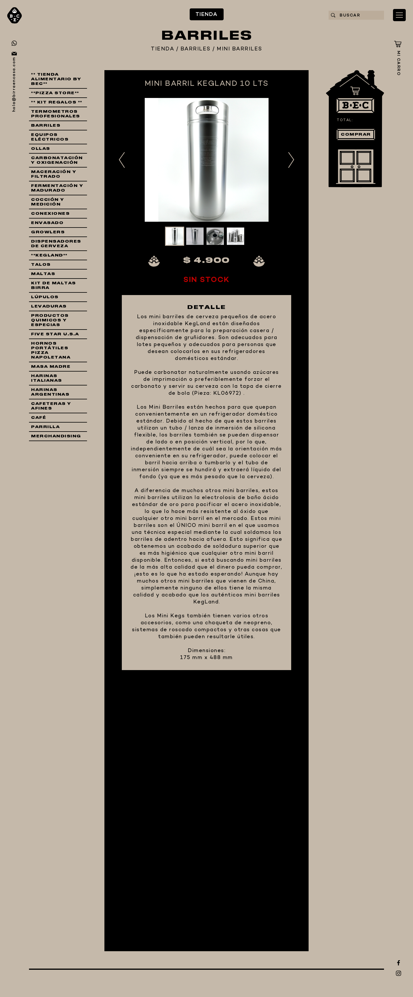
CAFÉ (38, 417)
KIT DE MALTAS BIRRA (53, 285)
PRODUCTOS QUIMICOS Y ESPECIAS (50, 320)
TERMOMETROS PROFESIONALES (55, 114)
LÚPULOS (45, 297)
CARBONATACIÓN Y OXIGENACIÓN (57, 160)
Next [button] (291, 159)
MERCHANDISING (56, 436)
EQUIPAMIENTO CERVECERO (140, 848)
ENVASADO (47, 223)
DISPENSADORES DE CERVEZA (56, 244)
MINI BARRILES (239, 49)
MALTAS (43, 274)
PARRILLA (45, 427)
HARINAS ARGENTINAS (50, 392)
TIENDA (86, 807)
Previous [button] (122, 159)
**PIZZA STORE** (55, 93)
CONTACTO (112, 920)
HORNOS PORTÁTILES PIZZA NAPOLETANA (50, 350)
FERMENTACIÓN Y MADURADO (57, 188)
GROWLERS (48, 232)
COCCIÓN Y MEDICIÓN (47, 202)
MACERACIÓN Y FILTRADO (53, 174)
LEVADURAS (49, 306)
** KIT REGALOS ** (56, 102)
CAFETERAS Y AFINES (51, 406)
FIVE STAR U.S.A (55, 334)
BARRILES (195, 49)
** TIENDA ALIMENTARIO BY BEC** (56, 79)
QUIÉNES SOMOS (149, 889)
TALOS (41, 264)
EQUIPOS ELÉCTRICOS (49, 137)
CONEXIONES (50, 213)
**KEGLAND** (49, 255)
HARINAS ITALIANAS (46, 378)
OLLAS (40, 148)
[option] (206, 160)
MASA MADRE (50, 366)
